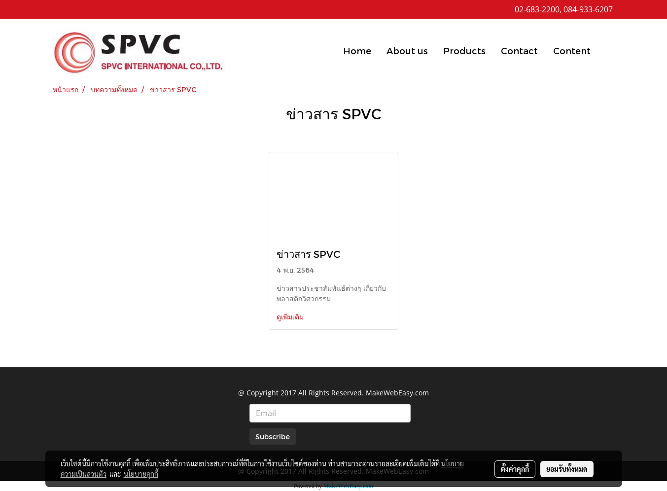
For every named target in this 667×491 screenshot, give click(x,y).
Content (572, 50)
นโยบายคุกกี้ (141, 473)
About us (407, 50)
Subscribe (272, 436)
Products (464, 50)
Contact (519, 50)
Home (357, 50)
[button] (607, 50)
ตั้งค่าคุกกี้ (515, 468)
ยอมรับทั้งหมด (567, 468)
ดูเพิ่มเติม (291, 317)
